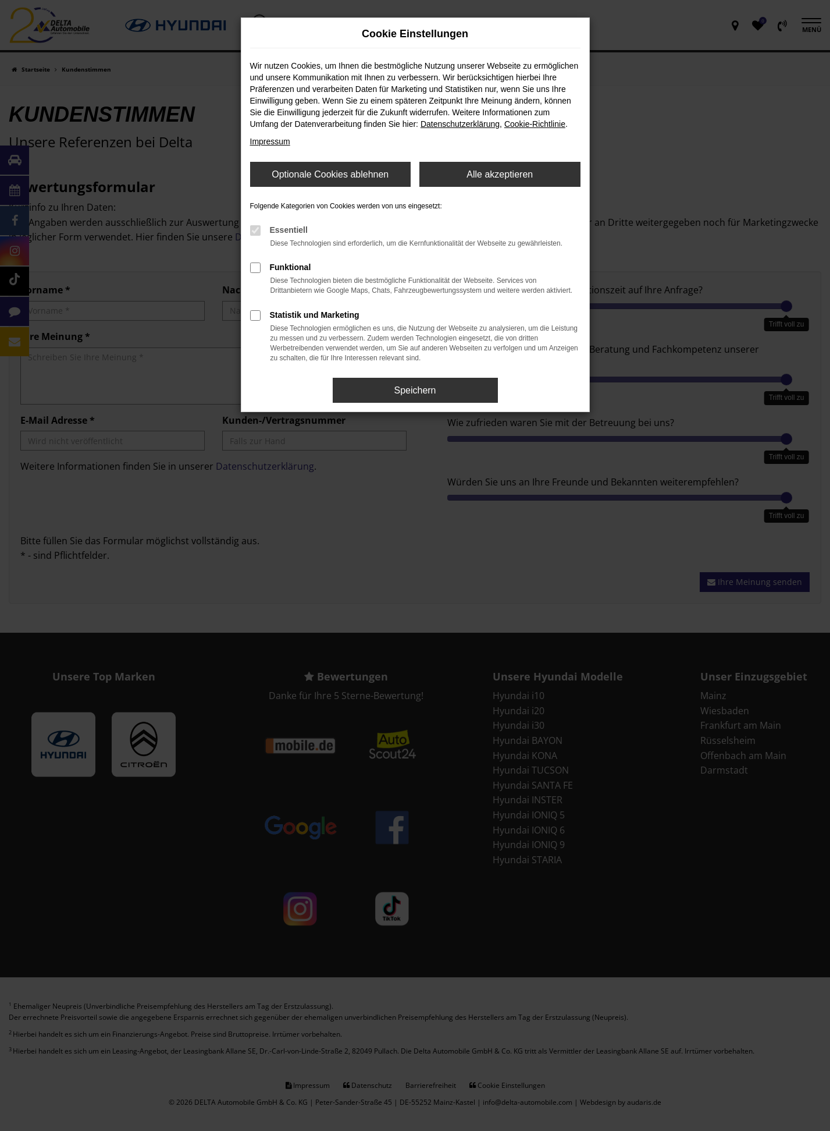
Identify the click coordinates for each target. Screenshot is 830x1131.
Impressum (270, 141)
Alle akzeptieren (499, 174)
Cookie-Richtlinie (534, 124)
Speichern (415, 390)
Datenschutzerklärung (460, 124)
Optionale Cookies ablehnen (330, 174)
